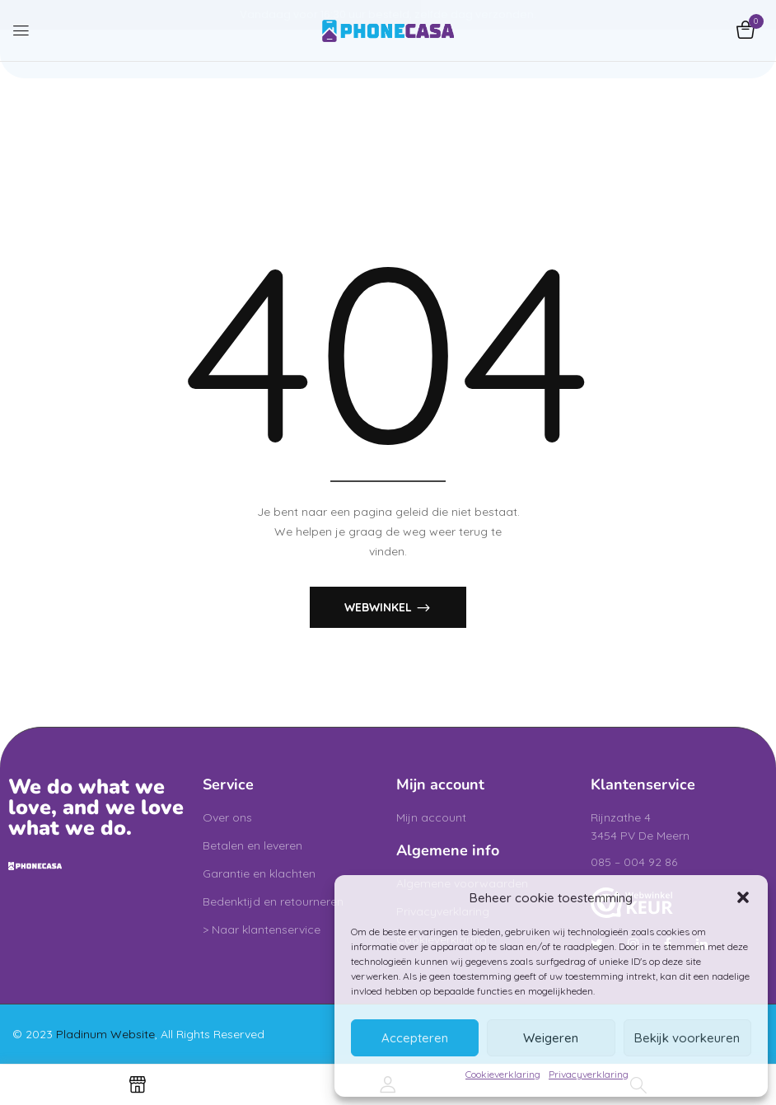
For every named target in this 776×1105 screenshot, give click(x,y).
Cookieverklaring (502, 1074)
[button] (743, 897)
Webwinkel (379, 606)
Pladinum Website (105, 1034)
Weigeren (550, 1038)
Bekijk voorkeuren (687, 1038)
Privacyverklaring (589, 1074)
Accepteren (414, 1038)
